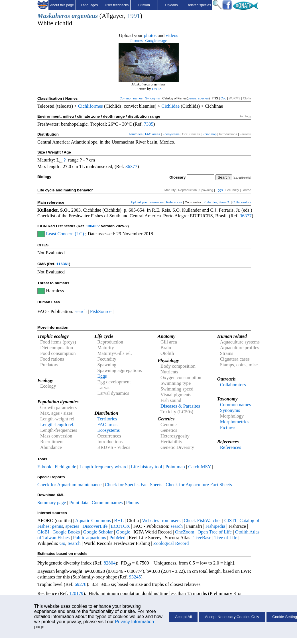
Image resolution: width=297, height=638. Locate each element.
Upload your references (147, 202)
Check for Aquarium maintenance (69, 484)
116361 (62, 264)
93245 (135, 577)
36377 (131, 166)
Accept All (183, 617)
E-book (44, 466)
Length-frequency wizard (104, 466)
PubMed (117, 537)
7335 (148, 124)
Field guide (65, 466)
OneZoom (184, 532)
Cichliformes (90, 106)
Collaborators (242, 202)
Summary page (51, 502)
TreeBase (202, 537)
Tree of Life (226, 537)
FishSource (100, 311)
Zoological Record (171, 543)
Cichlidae (170, 106)
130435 (92, 226)
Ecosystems (171, 134)
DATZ (157, 89)
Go (62, 543)
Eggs (219, 190)
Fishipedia (215, 526)
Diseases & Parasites (180, 406)
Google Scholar (98, 532)
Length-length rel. (57, 424)
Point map (209, 134)
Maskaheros (53, 15)
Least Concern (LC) (65, 233)
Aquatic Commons (93, 520)
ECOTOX (120, 526)
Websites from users (161, 520)
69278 (81, 584)
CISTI (230, 520)
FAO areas (152, 134)
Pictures (136, 40)
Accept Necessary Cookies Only (232, 617)
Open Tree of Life (215, 532)
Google (123, 532)
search (81, 311)
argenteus (85, 15)
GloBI (43, 532)
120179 (76, 593)
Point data (78, 502)
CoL (223, 98)
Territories (136, 134)
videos (172, 35)
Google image (156, 40)
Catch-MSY (199, 466)
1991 (133, 15)
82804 (110, 563)
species (203, 98)
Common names (131, 98)
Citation (144, 5)
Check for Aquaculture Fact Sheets (199, 484)
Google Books (66, 532)
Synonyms (152, 98)
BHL (119, 520)
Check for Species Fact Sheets (133, 484)
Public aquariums (89, 537)
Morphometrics (234, 421)
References (174, 202)
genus (192, 98)
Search (74, 543)
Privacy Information (134, 621)
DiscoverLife (94, 526)
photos (150, 35)
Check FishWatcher (202, 520)
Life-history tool (146, 466)
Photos (132, 502)
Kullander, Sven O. (217, 202)
